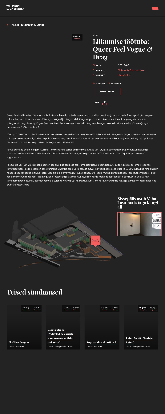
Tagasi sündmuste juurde (25, 25)
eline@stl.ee (124, 75)
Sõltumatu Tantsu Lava (131, 70)
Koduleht (99, 83)
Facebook (115, 83)
